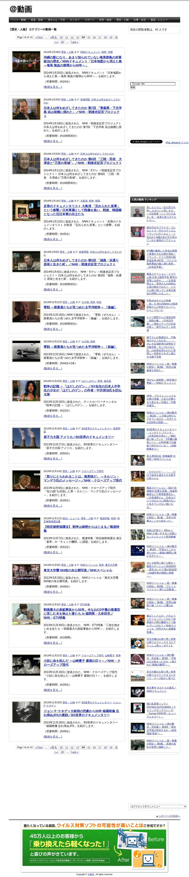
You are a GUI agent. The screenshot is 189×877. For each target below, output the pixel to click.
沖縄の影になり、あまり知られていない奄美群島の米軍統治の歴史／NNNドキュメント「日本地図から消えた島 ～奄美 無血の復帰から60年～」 (83, 61)
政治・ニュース (71, 518)
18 (105, 37)
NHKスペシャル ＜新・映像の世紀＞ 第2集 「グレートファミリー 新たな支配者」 (153, 587)
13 (77, 37)
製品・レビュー (159, 19)
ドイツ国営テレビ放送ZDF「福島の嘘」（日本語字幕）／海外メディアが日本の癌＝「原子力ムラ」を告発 (153, 324)
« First (38, 37)
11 (66, 37)
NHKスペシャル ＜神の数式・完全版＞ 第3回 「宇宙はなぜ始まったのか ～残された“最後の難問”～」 (153, 659)
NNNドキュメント (90, 52)
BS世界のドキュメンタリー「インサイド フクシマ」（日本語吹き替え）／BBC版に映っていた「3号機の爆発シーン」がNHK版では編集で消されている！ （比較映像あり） (153, 439)
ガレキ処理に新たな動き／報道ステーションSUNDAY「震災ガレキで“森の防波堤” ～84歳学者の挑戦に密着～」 (153, 569)
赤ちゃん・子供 (56, 19)
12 (72, 37)
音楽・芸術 (37, 19)
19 (111, 37)
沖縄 (110, 52)
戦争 (104, 52)
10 (61, 37)
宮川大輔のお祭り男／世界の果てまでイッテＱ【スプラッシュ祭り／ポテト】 (153, 643)
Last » (74, 41)
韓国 (97, 200)
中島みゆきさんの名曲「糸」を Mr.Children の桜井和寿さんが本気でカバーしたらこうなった (154, 305)
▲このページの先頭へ (168, 816)
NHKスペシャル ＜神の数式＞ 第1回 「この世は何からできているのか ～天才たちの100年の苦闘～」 (153, 417)
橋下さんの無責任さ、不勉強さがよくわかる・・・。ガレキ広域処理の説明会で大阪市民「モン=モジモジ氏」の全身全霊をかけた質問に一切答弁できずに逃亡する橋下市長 (153, 347)
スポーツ (89, 19)
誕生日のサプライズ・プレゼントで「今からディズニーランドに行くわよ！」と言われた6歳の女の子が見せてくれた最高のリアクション (153, 235)
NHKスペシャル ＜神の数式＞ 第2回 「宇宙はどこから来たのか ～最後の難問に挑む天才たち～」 (153, 551)
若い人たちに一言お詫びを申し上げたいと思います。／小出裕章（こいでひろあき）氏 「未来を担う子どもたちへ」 (153, 214)
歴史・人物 (122, 19)
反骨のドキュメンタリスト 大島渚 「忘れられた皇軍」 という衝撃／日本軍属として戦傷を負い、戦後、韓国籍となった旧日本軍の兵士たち (83, 210)
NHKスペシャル (89, 565)
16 (94, 37)
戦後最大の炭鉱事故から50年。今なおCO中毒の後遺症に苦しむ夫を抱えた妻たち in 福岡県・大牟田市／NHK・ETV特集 (82, 613)
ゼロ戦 (85, 302)
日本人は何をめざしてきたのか (97, 153)
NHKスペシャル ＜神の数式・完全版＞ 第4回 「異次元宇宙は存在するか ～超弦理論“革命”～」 (153, 728)
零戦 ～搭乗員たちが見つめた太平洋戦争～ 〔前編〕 (80, 347)
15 (88, 37)
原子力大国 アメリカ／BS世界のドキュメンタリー (79, 437)
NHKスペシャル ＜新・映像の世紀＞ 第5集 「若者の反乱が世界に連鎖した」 (153, 745)
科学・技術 (105, 19)
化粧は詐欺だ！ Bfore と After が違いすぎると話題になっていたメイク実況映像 (153, 535)
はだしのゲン (89, 381)
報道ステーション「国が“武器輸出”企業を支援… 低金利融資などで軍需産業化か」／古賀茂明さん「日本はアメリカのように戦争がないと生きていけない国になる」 (153, 497)
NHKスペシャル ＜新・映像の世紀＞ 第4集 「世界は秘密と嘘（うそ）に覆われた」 (153, 603)
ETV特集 (85, 604)
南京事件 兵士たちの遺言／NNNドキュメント (153, 692)
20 (62, 41)
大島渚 (84, 200)
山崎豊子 (110, 655)
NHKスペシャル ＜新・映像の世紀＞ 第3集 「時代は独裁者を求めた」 (153, 368)
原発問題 (85, 99)
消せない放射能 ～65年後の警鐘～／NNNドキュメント (153, 384)
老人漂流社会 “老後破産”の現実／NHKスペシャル (153, 460)
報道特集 (105, 518)
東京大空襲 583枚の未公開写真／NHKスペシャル (78, 570)
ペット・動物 (18, 19)
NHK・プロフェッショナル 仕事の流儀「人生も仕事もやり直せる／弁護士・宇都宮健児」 (153, 400)
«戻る (53, 37)
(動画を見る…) (53, 86)
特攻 (99, 302)
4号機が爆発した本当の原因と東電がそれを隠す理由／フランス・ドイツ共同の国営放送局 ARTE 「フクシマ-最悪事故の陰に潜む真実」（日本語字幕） (153, 258)
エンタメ (75, 19)
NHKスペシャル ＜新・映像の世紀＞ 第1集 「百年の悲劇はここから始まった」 (153, 519)
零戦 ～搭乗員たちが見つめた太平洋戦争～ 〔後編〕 (80, 307)
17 (99, 37)
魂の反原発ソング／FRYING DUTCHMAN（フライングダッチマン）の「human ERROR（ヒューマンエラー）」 (153, 710)
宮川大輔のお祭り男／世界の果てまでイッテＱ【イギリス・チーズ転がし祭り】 (153, 676)
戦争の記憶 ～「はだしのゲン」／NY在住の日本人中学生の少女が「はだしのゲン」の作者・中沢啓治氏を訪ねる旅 (83, 390)
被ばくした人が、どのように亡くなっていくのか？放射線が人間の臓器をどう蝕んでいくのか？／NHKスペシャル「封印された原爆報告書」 (153, 623)
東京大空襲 (111, 565)
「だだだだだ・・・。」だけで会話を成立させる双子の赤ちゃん (153, 476)
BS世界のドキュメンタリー (97, 428)
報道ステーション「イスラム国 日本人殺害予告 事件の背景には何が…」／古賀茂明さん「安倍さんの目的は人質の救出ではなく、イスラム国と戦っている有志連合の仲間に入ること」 (153, 283)
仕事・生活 (140, 19)
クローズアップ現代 (93, 471)
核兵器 (107, 381)
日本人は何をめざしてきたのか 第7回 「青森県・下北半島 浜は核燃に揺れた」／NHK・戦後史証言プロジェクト (83, 112)
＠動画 (91, 874)
